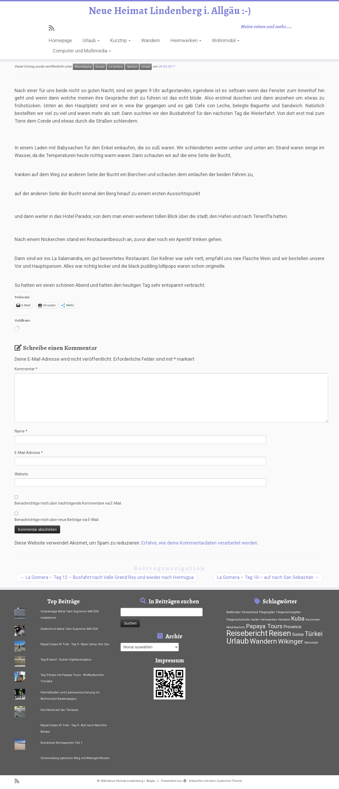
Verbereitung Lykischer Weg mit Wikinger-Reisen (75, 758)
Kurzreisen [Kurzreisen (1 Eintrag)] (313, 619)
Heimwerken (186, 40)
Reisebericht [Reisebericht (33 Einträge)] (247, 633)
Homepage (60, 40)
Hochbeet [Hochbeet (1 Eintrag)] (284, 619)
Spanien (132, 66)
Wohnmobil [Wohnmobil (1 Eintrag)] (311, 642)
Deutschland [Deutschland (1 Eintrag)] (250, 612)
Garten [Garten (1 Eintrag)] (255, 619)
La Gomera (116, 66)
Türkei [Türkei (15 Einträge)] (314, 634)
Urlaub (91, 40)
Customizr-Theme (229, 781)
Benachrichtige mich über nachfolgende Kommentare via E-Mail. (68, 503)
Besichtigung (83, 66)
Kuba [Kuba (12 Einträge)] (298, 618)
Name (21, 431)
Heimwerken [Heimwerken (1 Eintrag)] (269, 619)
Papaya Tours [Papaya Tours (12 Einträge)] (264, 626)
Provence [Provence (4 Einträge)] (292, 626)
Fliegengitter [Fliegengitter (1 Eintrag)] (267, 612)
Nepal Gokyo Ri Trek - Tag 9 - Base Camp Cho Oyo (75, 644)
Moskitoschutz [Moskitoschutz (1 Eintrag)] (235, 627)
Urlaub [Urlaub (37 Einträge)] (237, 640)
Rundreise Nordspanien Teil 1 (61, 743)
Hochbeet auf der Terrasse (59, 710)
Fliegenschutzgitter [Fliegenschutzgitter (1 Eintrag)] (288, 612)
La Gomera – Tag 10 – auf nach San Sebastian (268, 577)
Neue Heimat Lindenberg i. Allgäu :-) (169, 10)
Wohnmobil (225, 40)
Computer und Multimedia (82, 51)
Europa (99, 66)
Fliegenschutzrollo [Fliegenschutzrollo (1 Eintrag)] (238, 619)
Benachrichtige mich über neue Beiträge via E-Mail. (57, 520)
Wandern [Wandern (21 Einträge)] (263, 641)
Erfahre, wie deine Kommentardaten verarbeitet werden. (199, 543)
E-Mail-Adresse (29, 453)
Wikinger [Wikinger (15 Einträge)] (290, 641)
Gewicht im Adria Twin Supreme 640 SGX (69, 629)
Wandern (150, 40)
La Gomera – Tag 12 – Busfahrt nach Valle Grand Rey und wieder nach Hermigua (107, 577)
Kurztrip (120, 40)
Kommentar (26, 369)
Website (21, 474)
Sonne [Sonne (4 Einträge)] (298, 634)
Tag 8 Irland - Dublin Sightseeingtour (66, 659)
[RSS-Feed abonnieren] (53, 28)
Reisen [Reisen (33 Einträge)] (280, 633)
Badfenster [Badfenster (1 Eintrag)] (233, 612)
